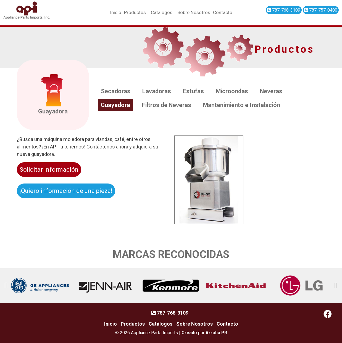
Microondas (233, 91)
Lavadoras (157, 91)
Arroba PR (216, 332)
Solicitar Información (49, 169)
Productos (135, 12)
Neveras (273, 91)
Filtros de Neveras (168, 105)
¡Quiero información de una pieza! (66, 190)
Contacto (222, 12)
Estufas (194, 91)
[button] (6, 285)
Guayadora (116, 105)
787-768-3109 (283, 10)
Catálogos (161, 12)
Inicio (115, 12)
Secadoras (116, 91)
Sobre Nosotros (193, 12)
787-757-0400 (320, 10)
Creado (189, 332)
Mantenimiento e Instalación (244, 105)
